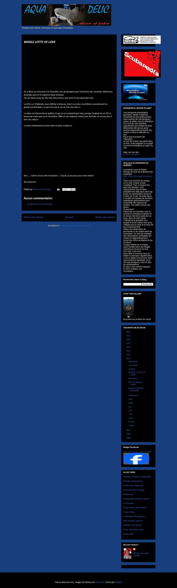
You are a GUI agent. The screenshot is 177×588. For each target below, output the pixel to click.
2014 (128, 347)
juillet (131, 403)
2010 (128, 430)
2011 (128, 358)
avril (131, 414)
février (132, 422)
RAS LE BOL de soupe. (135, 383)
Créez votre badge (145, 452)
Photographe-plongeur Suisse (136, 499)
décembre (133, 361)
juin (130, 407)
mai (130, 410)
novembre (133, 365)
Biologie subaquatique (132, 481)
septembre (133, 395)
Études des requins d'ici (133, 485)
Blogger (118, 582)
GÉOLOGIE (128, 534)
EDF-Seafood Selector (133, 521)
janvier (132, 425)
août (131, 399)
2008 (128, 438)
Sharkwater (128, 494)
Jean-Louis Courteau (130, 452)
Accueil (69, 217)
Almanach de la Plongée (133, 490)
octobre (132, 369)
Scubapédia (128, 503)
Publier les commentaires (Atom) (75, 226)
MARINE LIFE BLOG (132, 525)
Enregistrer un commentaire (39, 204)
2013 (128, 351)
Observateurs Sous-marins (134, 508)
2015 (128, 343)
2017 (128, 336)
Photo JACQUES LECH (133, 530)
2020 (128, 332)
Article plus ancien (104, 217)
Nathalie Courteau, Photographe (137, 477)
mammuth (100, 582)
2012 (128, 354)
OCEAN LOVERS (131, 154)
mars (131, 418)
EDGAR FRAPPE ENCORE (135, 389)
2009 (128, 434)
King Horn (132, 378)
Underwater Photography (134, 516)
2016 (128, 339)
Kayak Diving (129, 512)
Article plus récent (33, 217)
